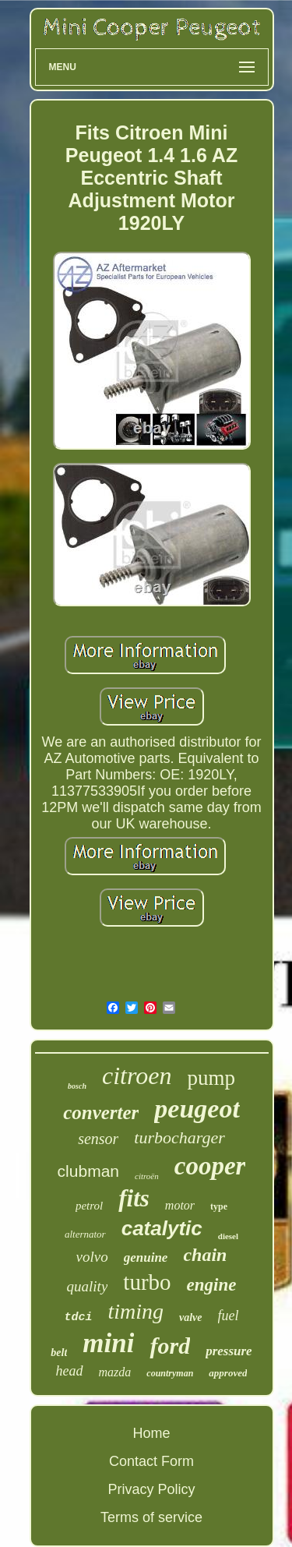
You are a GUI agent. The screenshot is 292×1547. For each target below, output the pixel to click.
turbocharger (179, 1137)
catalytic (161, 1228)
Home (151, 1433)
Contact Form (151, 1461)
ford (170, 1345)
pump (211, 1078)
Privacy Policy (151, 1489)
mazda (115, 1372)
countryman (169, 1373)
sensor (98, 1138)
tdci (78, 1317)
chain (205, 1255)
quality (87, 1286)
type (218, 1206)
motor (180, 1205)
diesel (228, 1236)
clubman (88, 1171)
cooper (210, 1166)
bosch (77, 1086)
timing (135, 1311)
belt (59, 1352)
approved (228, 1373)
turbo (147, 1282)
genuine (146, 1257)
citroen (136, 1075)
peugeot (197, 1108)
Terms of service (151, 1517)
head (69, 1371)
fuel (228, 1315)
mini (108, 1343)
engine (212, 1284)
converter (101, 1112)
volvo (92, 1257)
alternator (85, 1234)
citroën (147, 1176)
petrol (89, 1205)
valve (190, 1317)
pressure (229, 1351)
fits (134, 1198)
